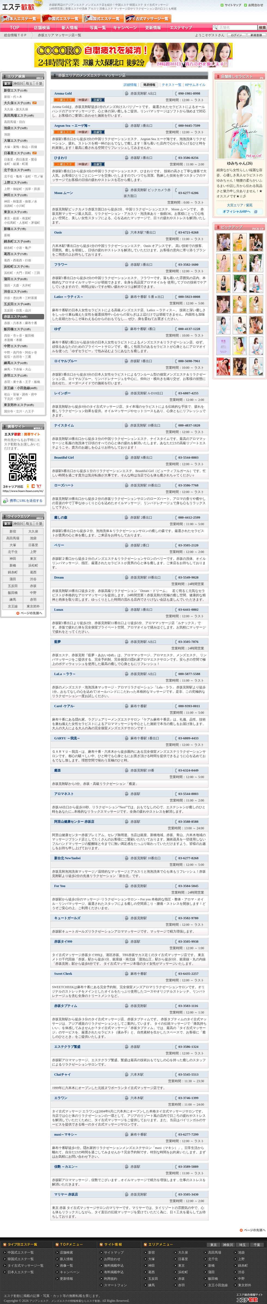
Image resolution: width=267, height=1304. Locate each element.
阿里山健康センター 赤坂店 (74, 822)
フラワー (60, 265)
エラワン (60, 1098)
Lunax (58, 610)
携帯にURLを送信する (26, 501)
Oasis (58, 232)
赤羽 (33, 599)
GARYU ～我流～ (67, 738)
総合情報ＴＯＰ (15, 35)
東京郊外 (33, 606)
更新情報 (66, 1279)
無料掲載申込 (114, 1265)
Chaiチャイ (62, 1074)
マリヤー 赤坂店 (66, 1194)
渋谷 (33, 579)
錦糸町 (13, 572)
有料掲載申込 (114, 1272)
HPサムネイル (195, 85)
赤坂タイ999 (63, 941)
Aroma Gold (63, 93)
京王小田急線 (218, 1285)
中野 (33, 593)
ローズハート (64, 485)
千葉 (257, 1245)
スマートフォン (115, 1285)
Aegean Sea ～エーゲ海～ (72, 126)
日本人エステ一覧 (21, 1272)
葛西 (33, 572)
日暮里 (33, 545)
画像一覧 (66, 1265)
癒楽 (57, 770)
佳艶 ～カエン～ (66, 1167)
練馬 (13, 599)
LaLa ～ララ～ (65, 674)
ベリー (59, 545)
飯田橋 (13, 593)
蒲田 (13, 579)
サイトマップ (114, 1252)
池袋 (33, 538)
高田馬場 (12, 538)
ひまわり (60, 158)
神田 (13, 559)
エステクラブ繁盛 (67, 1047)
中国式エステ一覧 (21, 1252)
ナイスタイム (64, 425)
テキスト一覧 (171, 85)
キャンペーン (70, 1272)
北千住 (13, 552)
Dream (59, 577)
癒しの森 (60, 517)
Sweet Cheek (63, 974)
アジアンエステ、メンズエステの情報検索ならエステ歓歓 (64, 1300)
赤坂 (33, 586)
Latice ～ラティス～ (68, 297)
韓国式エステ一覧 (21, 1259)
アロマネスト (64, 794)
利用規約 (110, 1279)
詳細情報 (130, 85)
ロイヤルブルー (65, 361)
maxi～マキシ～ (65, 1134)
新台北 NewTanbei (67, 858)
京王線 (13, 606)
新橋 (13, 565)
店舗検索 (66, 1252)
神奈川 (228, 1245)
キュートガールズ (67, 918)
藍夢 (57, 642)
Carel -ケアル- (64, 706)
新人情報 (66, 1259)
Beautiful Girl (64, 457)
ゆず (57, 329)
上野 (33, 552)
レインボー (62, 393)
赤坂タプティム (65, 1006)
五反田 (13, 586)
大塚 (13, 545)
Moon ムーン (63, 193)
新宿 (13, 531)
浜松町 (33, 565)
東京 (33, 559)
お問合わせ (112, 1259)
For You (59, 886)
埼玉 (242, 1245)
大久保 (33, 531)
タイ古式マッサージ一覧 (26, 1265)
